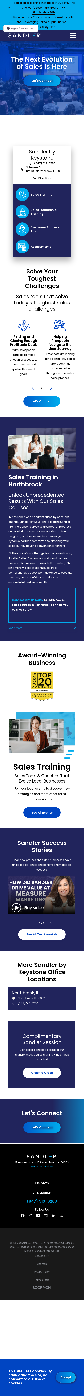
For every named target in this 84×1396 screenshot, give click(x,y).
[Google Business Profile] (46, 1215)
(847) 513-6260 (44, 163)
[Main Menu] (73, 35)
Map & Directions (42, 1166)
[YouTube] (38, 1215)
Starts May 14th (44, 27)
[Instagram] (30, 1215)
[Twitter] (61, 1215)
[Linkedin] (53, 1215)
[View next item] (51, 388)
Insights (42, 1183)
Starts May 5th (43, 12)
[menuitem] (41, 1256)
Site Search (42, 1193)
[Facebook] (22, 1215)
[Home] (24, 35)
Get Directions (42, 178)
